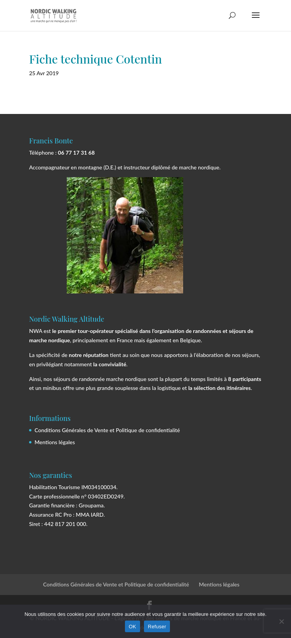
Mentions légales (55, 442)
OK (132, 626)
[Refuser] (281, 621)
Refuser (157, 626)
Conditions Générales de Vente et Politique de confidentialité (107, 430)
